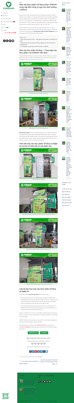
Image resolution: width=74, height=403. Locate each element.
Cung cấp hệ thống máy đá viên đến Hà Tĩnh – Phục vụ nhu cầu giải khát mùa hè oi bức (68, 15)
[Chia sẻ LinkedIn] (41, 351)
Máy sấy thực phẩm (67, 202)
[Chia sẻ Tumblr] (44, 351)
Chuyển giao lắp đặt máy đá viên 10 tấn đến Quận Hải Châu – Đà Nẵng (68, 146)
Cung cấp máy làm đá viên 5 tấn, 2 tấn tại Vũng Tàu (68, 82)
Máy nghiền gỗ (65, 194)
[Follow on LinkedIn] (13, 40)
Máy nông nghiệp (66, 197)
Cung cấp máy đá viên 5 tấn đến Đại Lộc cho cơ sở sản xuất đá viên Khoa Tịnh (68, 67)
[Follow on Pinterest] (50, 382)
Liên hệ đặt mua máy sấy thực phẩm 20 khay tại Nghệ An (34, 46)
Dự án (20, 2)
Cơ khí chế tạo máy (67, 189)
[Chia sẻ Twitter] (33, 351)
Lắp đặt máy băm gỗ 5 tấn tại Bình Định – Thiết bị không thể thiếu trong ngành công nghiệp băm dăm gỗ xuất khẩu (69, 166)
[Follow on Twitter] (10, 40)
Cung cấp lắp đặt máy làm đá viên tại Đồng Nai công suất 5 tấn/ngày (69, 132)
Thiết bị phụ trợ (66, 205)
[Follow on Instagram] (7, 40)
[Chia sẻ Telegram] (47, 351)
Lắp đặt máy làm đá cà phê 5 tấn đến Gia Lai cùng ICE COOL (68, 51)
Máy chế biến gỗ (66, 191)
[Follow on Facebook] (4, 40)
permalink (40, 356)
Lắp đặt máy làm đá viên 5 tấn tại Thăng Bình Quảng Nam (68, 96)
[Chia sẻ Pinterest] (36, 351)
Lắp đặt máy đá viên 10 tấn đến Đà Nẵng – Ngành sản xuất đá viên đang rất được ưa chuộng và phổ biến (69, 114)
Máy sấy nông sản (66, 200)
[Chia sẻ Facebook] (30, 351)
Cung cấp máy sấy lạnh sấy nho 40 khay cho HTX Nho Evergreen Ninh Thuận (49, 362)
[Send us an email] (47, 382)
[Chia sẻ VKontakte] (38, 351)
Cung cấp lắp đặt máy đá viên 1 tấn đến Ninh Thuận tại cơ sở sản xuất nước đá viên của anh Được (68, 34)
